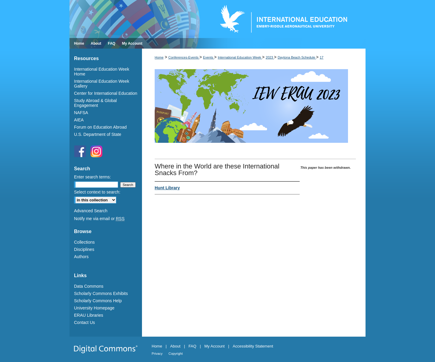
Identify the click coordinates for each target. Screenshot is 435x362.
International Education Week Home (101, 71)
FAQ (192, 346)
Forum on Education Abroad (100, 127)
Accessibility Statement (253, 346)
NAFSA (81, 112)
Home (159, 57)
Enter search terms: (92, 177)
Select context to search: (97, 192)
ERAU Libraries (88, 315)
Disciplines (84, 249)
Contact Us (84, 322)
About (175, 346)
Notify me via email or (99, 218)
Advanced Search (91, 210)
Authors (81, 256)
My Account (215, 346)
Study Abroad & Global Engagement (95, 103)
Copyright (176, 353)
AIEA (79, 119)
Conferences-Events (183, 57)
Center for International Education (105, 93)
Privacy (157, 353)
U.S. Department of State (97, 134)
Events (208, 57)
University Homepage (94, 308)
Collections (84, 242)
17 (321, 57)
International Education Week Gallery (101, 83)
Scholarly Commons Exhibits (101, 293)
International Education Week (240, 57)
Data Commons (88, 286)
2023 (270, 57)
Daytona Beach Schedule (297, 57)
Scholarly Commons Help (98, 300)
